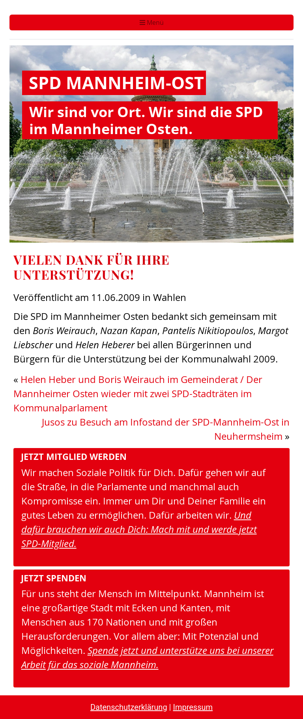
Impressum (193, 707)
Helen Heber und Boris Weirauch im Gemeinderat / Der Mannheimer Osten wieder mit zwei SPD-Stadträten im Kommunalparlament (137, 393)
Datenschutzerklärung (128, 707)
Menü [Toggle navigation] (152, 22)
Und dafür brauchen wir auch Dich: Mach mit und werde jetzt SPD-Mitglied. (139, 529)
